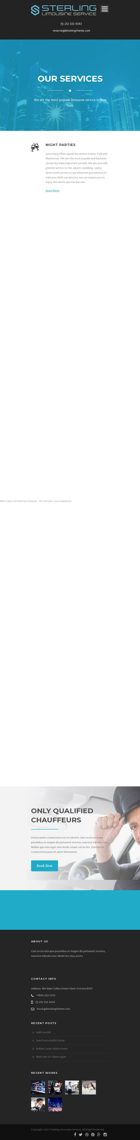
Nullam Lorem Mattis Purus (51, 1049)
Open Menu (104, 9)
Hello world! (43, 1032)
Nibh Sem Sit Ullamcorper (51, 1057)
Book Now (44, 866)
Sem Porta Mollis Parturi (50, 1040)
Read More (52, 191)
